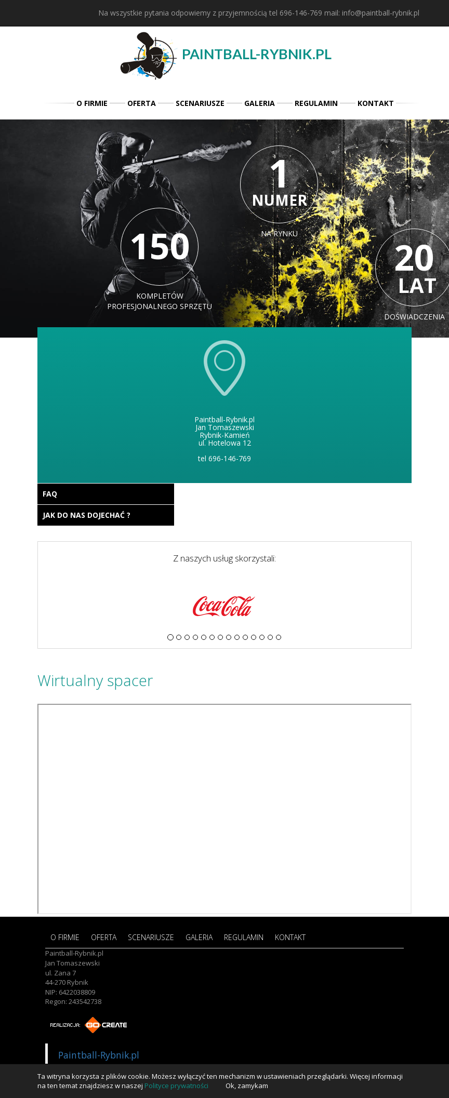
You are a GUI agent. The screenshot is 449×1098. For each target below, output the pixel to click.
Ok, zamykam (247, 1085)
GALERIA (259, 103)
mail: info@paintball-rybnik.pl (371, 13)
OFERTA (141, 103)
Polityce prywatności (176, 1085)
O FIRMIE (92, 103)
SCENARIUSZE (200, 103)
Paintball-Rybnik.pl (98, 1055)
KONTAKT (376, 103)
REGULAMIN (316, 103)
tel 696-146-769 (295, 13)
